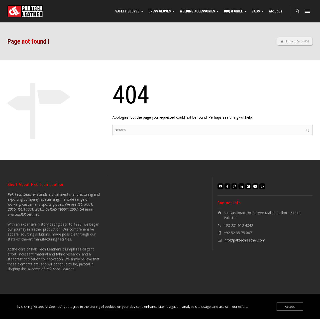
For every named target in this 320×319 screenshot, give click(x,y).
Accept (290, 306)
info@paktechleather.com (244, 240)
